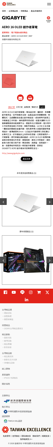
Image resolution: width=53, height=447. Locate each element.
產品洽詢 (26, 158)
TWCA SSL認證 (13, 421)
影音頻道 (7, 347)
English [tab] (42, 107)
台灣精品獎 (13, 11)
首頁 (4, 11)
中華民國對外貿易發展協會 (18, 412)
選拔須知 (7, 313)
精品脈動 (6, 334)
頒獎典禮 (7, 316)
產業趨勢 (6, 375)
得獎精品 (24, 11)
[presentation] (3, 201)
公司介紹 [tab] (19, 107)
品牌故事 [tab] (27, 107)
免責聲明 (6, 436)
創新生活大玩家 (10, 360)
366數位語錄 (9, 363)
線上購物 (6, 369)
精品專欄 (7, 344)
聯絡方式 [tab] (35, 107)
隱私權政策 (26, 436)
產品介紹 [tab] (11, 107)
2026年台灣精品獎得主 (13, 328)
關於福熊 (6, 384)
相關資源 (45, 436)
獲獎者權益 (8, 319)
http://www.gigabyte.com (13, 153)
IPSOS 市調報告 (11, 378)
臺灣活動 (7, 341)
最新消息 (7, 338)
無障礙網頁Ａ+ (26, 439)
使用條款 (16, 436)
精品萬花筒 (8, 356)
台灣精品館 (7, 353)
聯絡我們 (36, 436)
